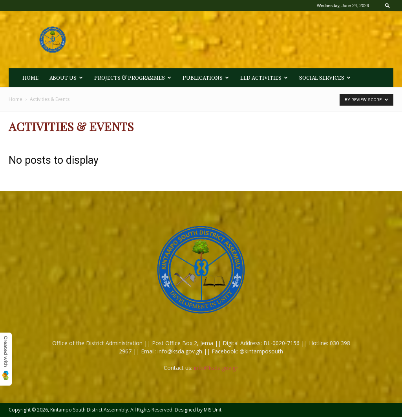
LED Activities (264, 78)
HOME (30, 78)
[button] (387, 5)
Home (15, 99)
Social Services (325, 78)
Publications (206, 78)
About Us (66, 78)
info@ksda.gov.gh (216, 367)
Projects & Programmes (132, 78)
